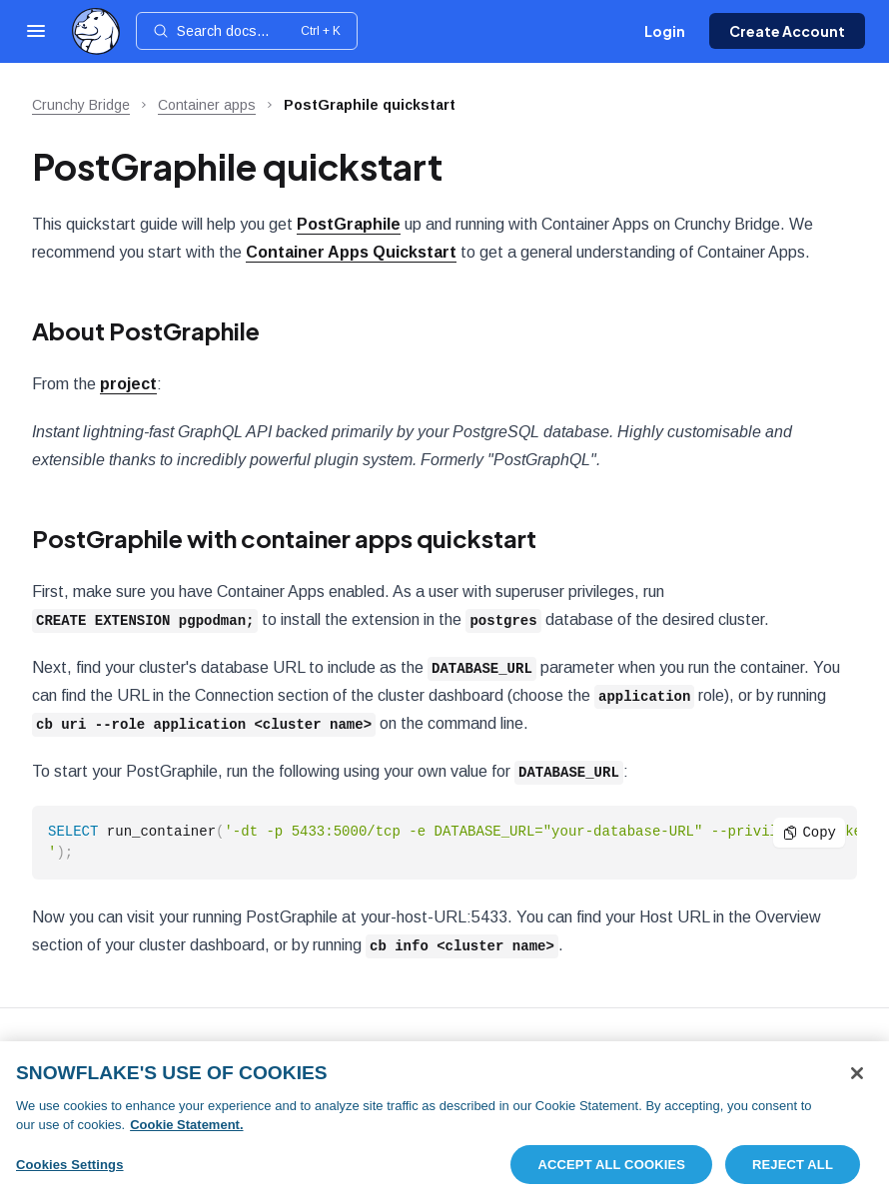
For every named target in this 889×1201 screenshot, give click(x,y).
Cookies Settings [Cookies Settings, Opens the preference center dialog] (70, 1171)
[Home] (96, 31)
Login (664, 31)
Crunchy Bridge (81, 105)
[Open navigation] (36, 31)
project (128, 383)
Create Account (787, 31)
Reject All (792, 1171)
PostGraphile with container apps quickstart (284, 538)
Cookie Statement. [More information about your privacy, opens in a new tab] (186, 1131)
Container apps (207, 105)
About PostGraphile (146, 330)
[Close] (857, 1080)
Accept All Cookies (611, 1171)
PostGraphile (349, 224)
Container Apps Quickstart (351, 252)
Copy (809, 832)
